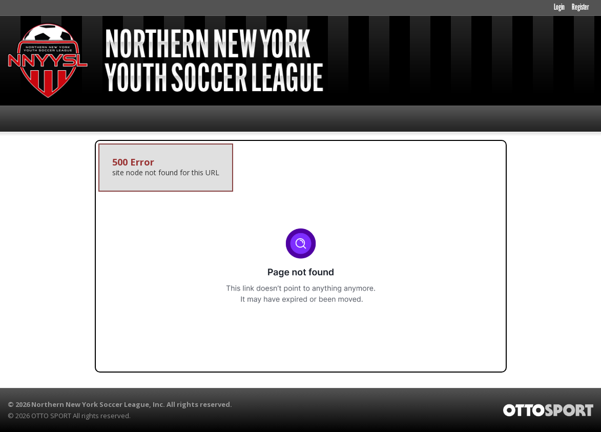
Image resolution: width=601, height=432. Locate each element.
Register (580, 8)
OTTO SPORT (51, 415)
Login (559, 8)
